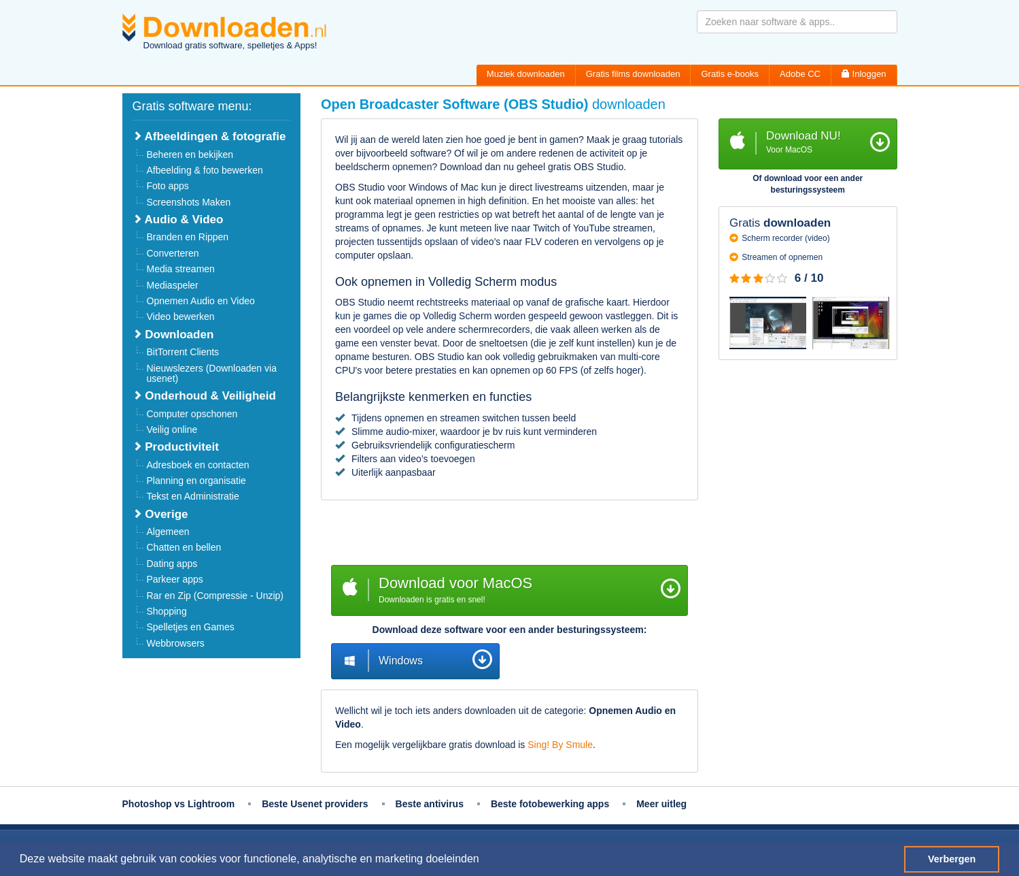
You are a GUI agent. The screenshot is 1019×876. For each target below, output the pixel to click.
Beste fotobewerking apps (550, 803)
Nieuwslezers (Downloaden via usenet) (212, 373)
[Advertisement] (509, 534)
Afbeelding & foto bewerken (205, 170)
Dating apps (172, 563)
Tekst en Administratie (193, 496)
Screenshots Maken (189, 202)
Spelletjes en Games (191, 626)
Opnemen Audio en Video (201, 300)
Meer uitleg (661, 803)
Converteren (173, 253)
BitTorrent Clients (183, 351)
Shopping (167, 611)
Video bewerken (181, 316)
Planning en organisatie (196, 480)
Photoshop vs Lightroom (178, 803)
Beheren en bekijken (190, 154)
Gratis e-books (730, 74)
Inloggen (864, 74)
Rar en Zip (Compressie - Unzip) (215, 595)
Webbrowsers (176, 643)
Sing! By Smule (560, 744)
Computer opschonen (192, 413)
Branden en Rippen (188, 236)
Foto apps (168, 185)
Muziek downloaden (526, 74)
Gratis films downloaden (633, 74)
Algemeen (168, 531)
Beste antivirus (430, 803)
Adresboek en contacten (198, 464)
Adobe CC (800, 74)
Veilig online (172, 429)
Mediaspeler (172, 285)
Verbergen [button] (951, 859)
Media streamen (181, 268)
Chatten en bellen (184, 547)
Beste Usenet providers (315, 803)
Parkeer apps (175, 579)
